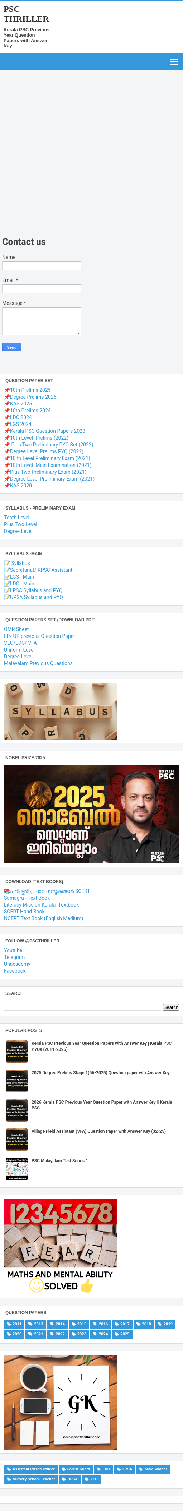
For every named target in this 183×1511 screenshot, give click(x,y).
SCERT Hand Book (24, 911)
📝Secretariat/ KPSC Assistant (38, 570)
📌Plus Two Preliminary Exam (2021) (45, 472)
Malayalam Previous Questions (38, 663)
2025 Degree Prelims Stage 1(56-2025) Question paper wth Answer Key (101, 1072)
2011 (17, 1324)
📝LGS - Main (19, 577)
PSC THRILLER (26, 13)
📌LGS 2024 (18, 424)
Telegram (14, 957)
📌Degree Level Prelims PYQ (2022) (43, 451)
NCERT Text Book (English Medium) (43, 918)
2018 (146, 1324)
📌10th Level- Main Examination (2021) (48, 465)
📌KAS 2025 (18, 404)
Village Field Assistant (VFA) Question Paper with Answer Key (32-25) (99, 1131)
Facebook (15, 971)
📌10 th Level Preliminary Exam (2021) (47, 458)
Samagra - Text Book (27, 898)
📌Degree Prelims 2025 (30, 397)
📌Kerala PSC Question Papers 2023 (44, 431)
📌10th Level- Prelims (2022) (36, 438)
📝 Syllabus (17, 563)
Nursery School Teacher (34, 1479)
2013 (38, 1324)
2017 (124, 1324)
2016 (103, 1324)
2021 (38, 1334)
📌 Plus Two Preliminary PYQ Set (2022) (48, 445)
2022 (60, 1334)
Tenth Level (16, 517)
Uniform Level (19, 650)
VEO (94, 1479)
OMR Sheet (16, 629)
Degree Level (18, 531)
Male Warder (156, 1469)
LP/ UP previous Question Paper (39, 636)
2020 (17, 1334)
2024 (103, 1334)
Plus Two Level (20, 524)
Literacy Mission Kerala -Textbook (41, 905)
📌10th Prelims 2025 (27, 390)
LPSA (127, 1469)
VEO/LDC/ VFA (20, 643)
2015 (81, 1324)
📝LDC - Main (19, 584)
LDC (106, 1469)
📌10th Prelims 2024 (27, 410)
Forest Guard (78, 1469)
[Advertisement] (86, 171)
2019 (168, 1324)
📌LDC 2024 (18, 417)
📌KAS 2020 (18, 485)
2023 (81, 1334)
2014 (60, 1324)
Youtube (13, 950)
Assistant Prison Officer (34, 1469)
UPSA (72, 1479)
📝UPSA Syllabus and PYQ (33, 597)
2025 (124, 1334)
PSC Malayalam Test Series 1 (60, 1160)
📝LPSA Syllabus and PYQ (33, 590)
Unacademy (17, 964)
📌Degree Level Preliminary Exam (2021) (49, 479)
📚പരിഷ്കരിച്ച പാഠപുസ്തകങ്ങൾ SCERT (47, 891)
